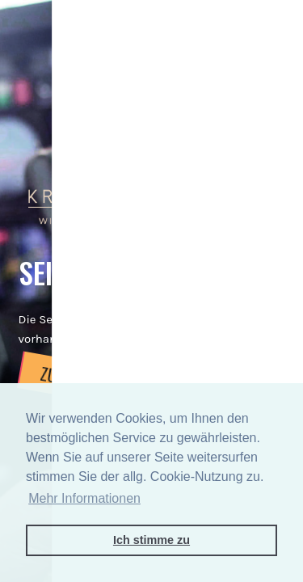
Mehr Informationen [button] (84, 498)
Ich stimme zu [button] (151, 540)
